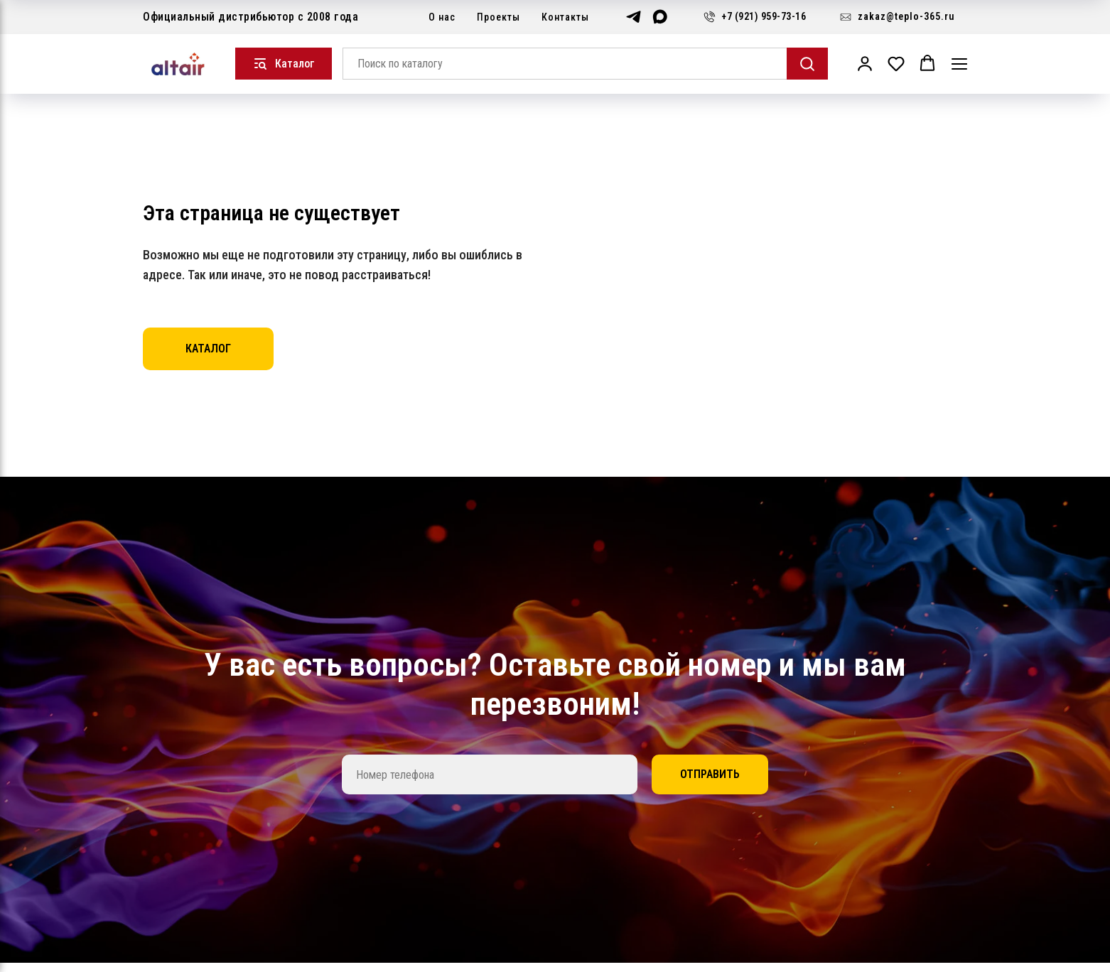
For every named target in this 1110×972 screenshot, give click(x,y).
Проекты (498, 17)
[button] (864, 63)
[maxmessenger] (660, 17)
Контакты (565, 17)
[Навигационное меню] (959, 63)
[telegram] (633, 17)
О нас (442, 17)
